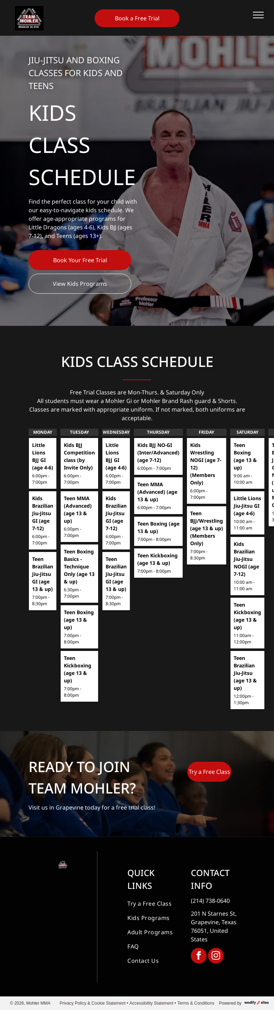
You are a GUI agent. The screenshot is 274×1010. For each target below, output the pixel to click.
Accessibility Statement (151, 1003)
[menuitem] (153, 903)
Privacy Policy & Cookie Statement (93, 1003)
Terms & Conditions (195, 1003)
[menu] (258, 15)
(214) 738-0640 (210, 901)
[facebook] (199, 956)
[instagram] (216, 956)
